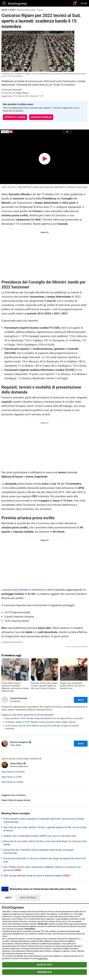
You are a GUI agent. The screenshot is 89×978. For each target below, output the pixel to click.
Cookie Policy (42, 959)
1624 (80, 914)
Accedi (84, 3)
